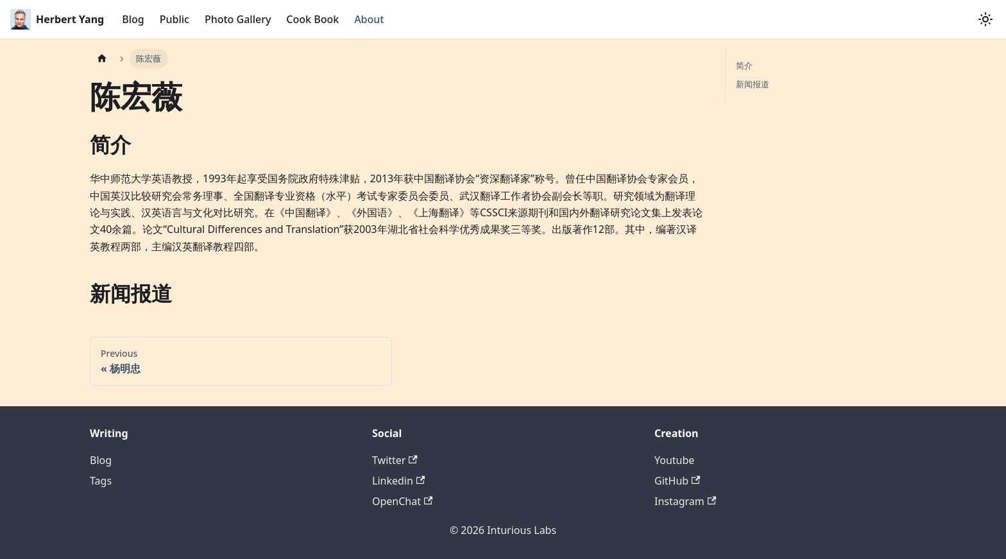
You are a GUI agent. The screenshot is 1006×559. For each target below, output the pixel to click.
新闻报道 (752, 84)
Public (174, 19)
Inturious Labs (521, 530)
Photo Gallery (238, 19)
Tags (101, 481)
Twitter (395, 460)
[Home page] (102, 59)
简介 (744, 65)
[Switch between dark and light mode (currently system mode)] (985, 19)
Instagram (685, 501)
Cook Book (312, 19)
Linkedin (398, 481)
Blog (133, 19)
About (369, 19)
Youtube (674, 460)
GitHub (677, 481)
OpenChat (402, 501)
